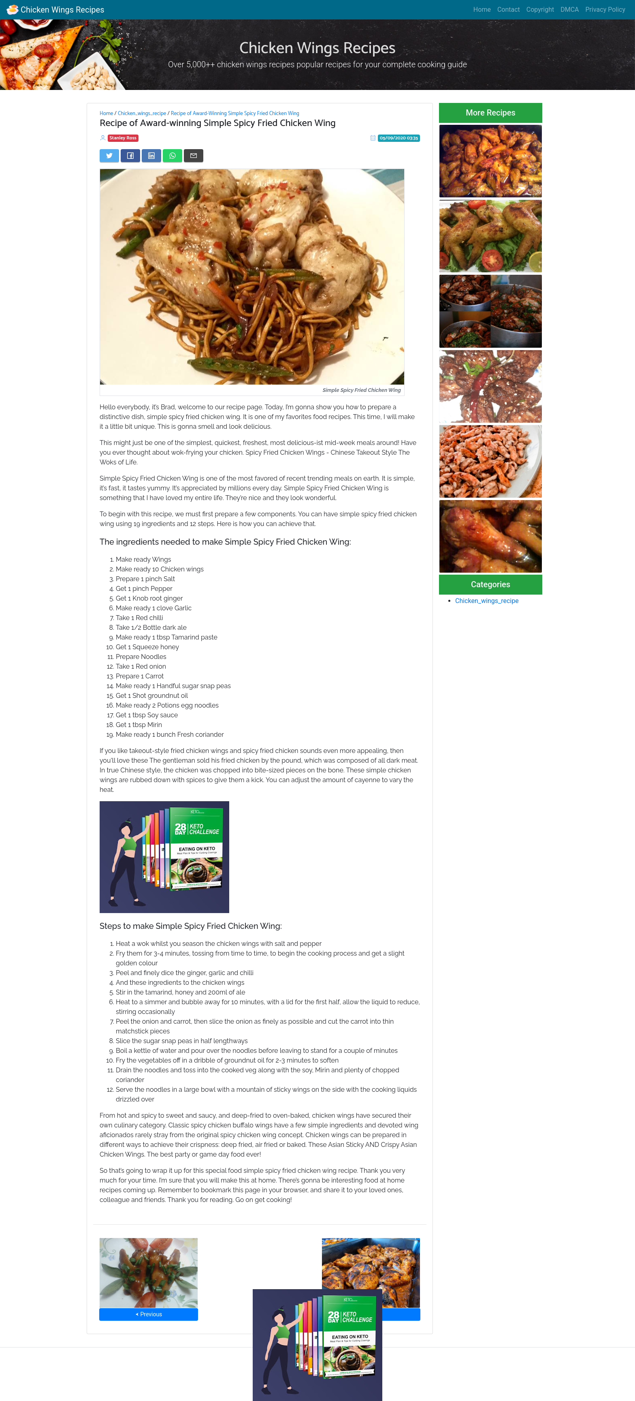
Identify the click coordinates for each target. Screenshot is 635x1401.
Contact (508, 9)
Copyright (540, 9)
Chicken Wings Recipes (55, 10)
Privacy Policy (606, 9)
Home (482, 9)
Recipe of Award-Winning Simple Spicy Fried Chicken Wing (235, 113)
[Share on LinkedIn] (151, 155)
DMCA (569, 9)
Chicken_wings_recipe (142, 113)
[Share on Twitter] (109, 155)
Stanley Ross (123, 138)
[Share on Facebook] (130, 155)
